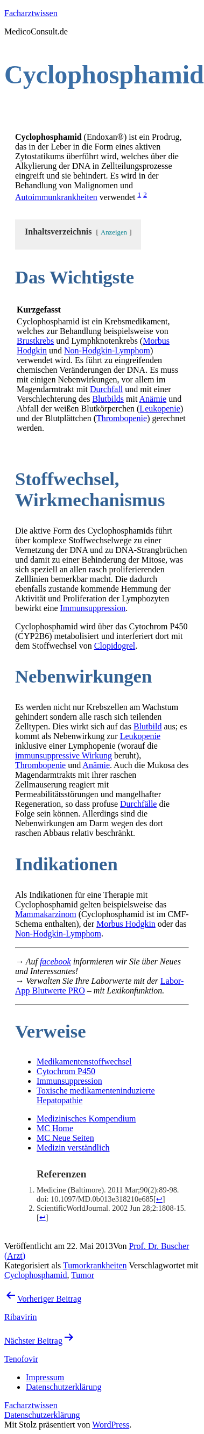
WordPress (110, 1424)
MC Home (55, 1128)
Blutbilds (108, 398)
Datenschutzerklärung (42, 1414)
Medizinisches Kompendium (86, 1118)
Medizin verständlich (73, 1147)
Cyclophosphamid (35, 1275)
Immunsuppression (93, 608)
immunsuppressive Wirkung (63, 755)
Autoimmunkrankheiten (56, 197)
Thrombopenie (121, 418)
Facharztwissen (31, 13)
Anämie (153, 398)
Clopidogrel (114, 645)
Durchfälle (138, 803)
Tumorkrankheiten (95, 1265)
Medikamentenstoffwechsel (84, 1061)
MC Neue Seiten (65, 1137)
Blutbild (147, 726)
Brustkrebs (35, 340)
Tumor (82, 1275)
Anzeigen (114, 232)
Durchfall (106, 389)
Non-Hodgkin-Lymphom (107, 350)
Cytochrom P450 (66, 1071)
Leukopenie (159, 408)
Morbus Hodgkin (126, 923)
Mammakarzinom (45, 914)
